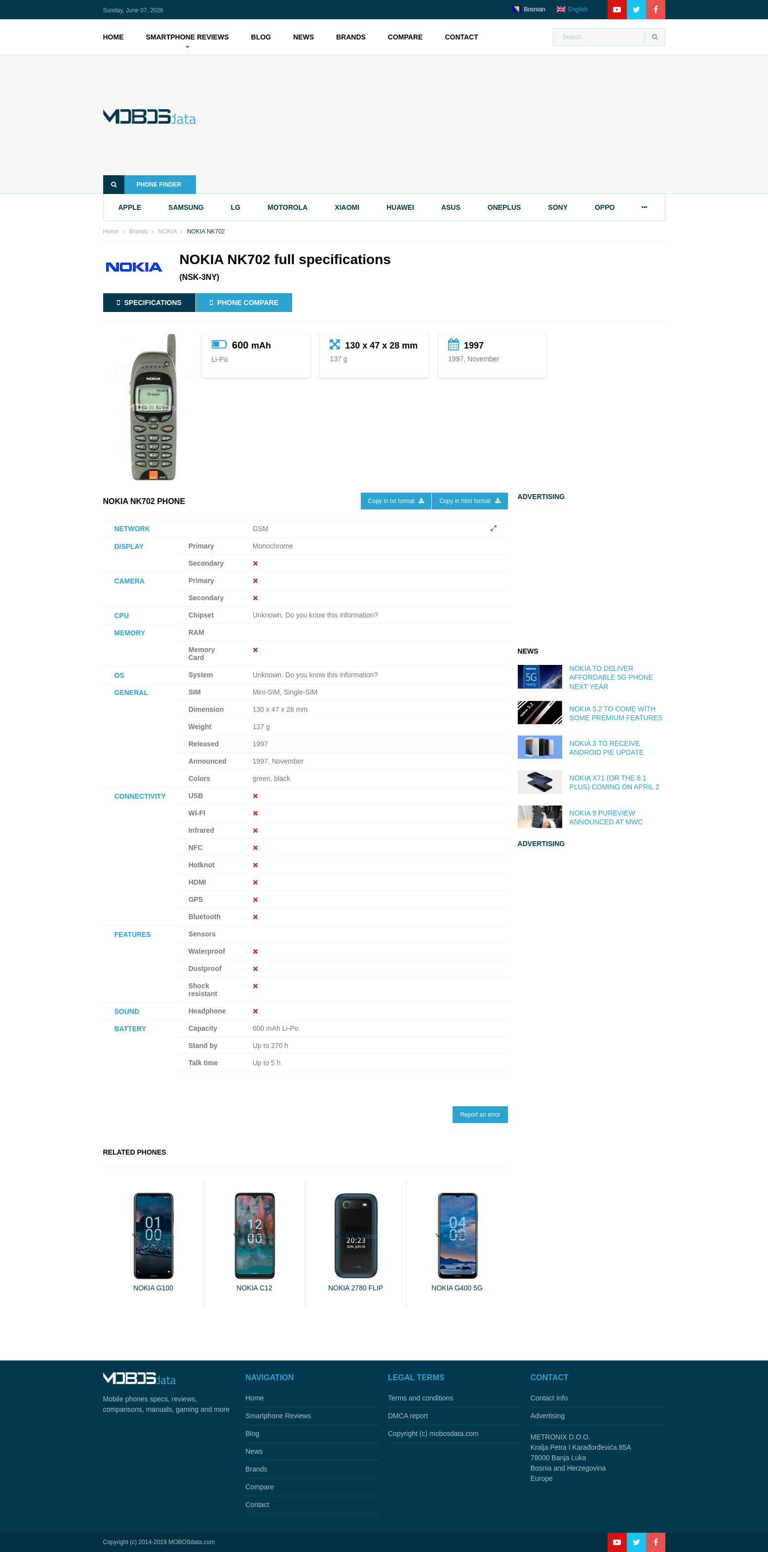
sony (558, 207)
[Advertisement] (445, 124)
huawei (400, 207)
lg (235, 207)
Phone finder (142, 184)
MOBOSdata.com (191, 1542)
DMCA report (408, 1416)
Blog (261, 37)
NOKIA (167, 231)
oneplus (504, 207)
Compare (405, 37)
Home (113, 37)
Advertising (548, 1416)
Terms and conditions (420, 1398)
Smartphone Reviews (187, 37)
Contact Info (549, 1398)
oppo (604, 207)
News (303, 37)
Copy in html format (469, 501)
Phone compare (244, 303)
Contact (461, 37)
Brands (351, 37)
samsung (186, 207)
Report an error (480, 1114)
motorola (287, 207)
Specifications (149, 303)
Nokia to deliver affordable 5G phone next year (611, 677)
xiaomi (347, 207)
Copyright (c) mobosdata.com (433, 1433)
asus (451, 207)
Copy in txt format (396, 501)
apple (130, 207)
